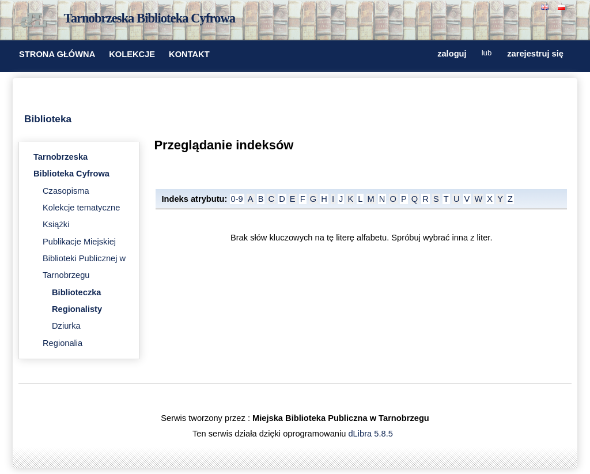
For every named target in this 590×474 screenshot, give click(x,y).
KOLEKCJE (132, 54)
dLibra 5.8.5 (371, 433)
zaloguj (451, 53)
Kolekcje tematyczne (81, 207)
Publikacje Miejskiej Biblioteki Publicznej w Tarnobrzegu (84, 258)
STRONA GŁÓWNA (57, 54)
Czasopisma (66, 190)
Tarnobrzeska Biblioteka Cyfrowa (150, 18)
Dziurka (66, 325)
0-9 (237, 199)
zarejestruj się (535, 53)
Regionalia (62, 343)
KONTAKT (189, 54)
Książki (56, 224)
